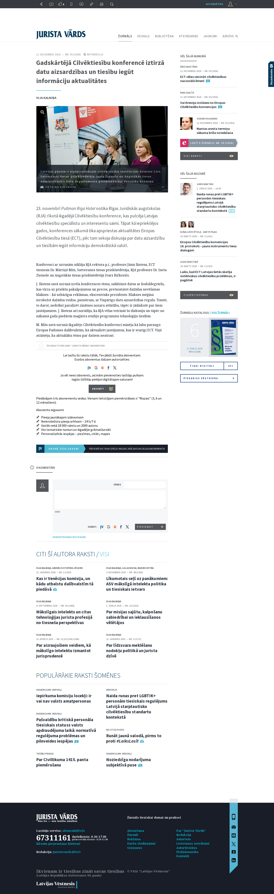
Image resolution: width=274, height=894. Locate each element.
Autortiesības (186, 848)
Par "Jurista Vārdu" (191, 831)
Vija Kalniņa (46, 98)
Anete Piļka (210, 231)
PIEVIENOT (145, 526)
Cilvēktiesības (209, 295)
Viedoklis (111, 689)
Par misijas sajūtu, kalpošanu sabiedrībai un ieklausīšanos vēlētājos (134, 617)
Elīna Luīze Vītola (191, 231)
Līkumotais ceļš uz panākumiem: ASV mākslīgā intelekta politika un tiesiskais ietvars (137, 584)
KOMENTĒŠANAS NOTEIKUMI (69, 537)
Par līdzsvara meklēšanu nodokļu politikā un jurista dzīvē (131, 650)
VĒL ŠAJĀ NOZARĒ (192, 173)
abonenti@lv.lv (74, 831)
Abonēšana (135, 831)
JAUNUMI (210, 36)
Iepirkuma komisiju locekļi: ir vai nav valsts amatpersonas (64, 698)
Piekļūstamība (187, 852)
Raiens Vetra (146, 567)
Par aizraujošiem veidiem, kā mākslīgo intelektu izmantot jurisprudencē (63, 650)
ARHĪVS (228, 36)
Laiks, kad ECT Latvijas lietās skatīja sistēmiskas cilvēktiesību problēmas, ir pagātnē (208, 276)
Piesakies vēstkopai (208, 378)
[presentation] (145, 516)
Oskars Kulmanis (207, 118)
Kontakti (182, 856)
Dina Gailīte (187, 92)
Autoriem (183, 839)
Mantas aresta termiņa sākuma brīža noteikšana (215, 131)
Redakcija (184, 835)
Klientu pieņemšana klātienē (58, 844)
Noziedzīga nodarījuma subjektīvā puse (128, 762)
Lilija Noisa (129, 567)
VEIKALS (143, 36)
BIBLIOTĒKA (164, 36)
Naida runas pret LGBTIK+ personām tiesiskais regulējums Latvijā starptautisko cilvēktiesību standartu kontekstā (136, 706)
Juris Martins (205, 184)
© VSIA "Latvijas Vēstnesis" (148, 871)
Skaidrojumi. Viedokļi (49, 689)
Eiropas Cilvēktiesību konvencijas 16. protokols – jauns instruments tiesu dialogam (208, 246)
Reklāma (134, 839)
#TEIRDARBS (188, 36)
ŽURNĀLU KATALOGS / (205, 312)
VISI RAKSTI (209, 156)
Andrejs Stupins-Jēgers (67, 567)
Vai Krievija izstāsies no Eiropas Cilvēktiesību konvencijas (202, 105)
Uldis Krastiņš (189, 261)
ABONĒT (98, 388)
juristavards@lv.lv (67, 852)
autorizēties (214, 4)
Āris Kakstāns (188, 66)
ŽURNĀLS (125, 36)
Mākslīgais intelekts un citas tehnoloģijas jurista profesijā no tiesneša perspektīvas (64, 617)
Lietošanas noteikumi (193, 843)
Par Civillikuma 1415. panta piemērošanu (62, 762)
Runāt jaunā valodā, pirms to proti (133, 738)
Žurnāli (132, 835)
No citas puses (115, 729)
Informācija (95, 54)
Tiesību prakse (45, 753)
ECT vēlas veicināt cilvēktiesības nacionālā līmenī (203, 79)
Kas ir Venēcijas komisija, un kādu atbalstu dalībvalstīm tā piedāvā (64, 584)
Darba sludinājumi (141, 843)
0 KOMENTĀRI (45, 467)
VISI (104, 554)
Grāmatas (134, 848)
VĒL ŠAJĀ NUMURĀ (193, 56)
